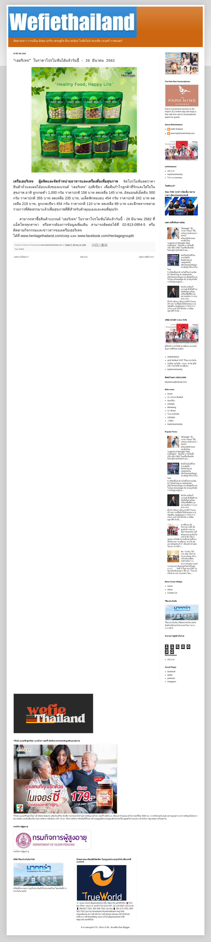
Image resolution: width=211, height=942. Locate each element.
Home (170, 394)
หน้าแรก (83, 257)
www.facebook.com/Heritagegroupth (106, 236)
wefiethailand (173, 357)
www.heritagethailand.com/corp (45, 236)
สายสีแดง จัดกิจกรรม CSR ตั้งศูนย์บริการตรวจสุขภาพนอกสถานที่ (189, 528)
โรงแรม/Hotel (173, 414)
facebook (171, 671)
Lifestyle (171, 404)
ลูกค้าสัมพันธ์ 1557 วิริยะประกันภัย (181, 360)
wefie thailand (177, 129)
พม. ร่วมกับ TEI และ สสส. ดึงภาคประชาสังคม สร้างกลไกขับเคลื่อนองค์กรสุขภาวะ (188, 556)
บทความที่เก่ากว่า (146, 257)
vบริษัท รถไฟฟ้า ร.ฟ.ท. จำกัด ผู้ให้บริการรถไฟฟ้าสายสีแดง (181, 364)
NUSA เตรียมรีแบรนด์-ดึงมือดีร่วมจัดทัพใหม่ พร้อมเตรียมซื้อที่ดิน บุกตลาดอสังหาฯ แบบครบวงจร (189, 293)
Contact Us (172, 593)
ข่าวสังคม (171, 411)
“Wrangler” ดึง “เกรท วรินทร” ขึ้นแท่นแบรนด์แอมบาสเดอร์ (189, 232)
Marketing (171, 407)
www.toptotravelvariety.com (183, 133)
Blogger (126, 927)
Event (21, 249)
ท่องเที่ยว (171, 400)
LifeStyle (171, 417)
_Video (170, 421)
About (169, 589)
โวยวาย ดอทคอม (174, 177)
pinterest (171, 678)
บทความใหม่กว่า (21, 257)
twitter (170, 675)
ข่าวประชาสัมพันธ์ (175, 397)
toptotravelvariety (174, 174)
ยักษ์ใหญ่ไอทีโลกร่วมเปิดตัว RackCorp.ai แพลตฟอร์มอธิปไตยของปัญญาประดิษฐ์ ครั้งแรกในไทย (182, 262)
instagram (171, 681)
